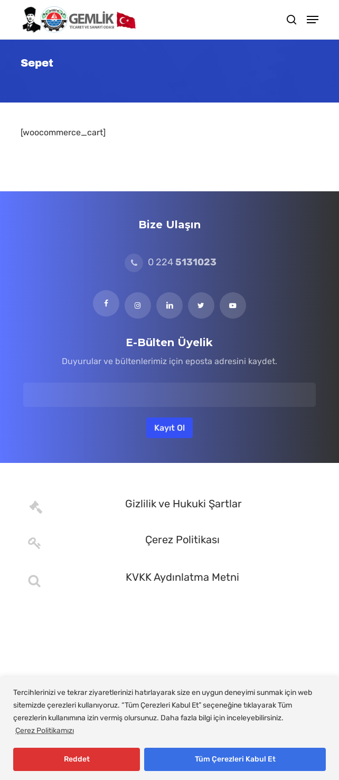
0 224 (170, 262)
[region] (169, 728)
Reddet (77, 759)
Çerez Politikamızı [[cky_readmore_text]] (44, 730)
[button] (312, 19)
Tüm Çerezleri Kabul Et (235, 759)
